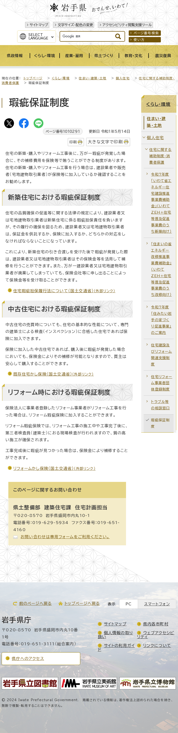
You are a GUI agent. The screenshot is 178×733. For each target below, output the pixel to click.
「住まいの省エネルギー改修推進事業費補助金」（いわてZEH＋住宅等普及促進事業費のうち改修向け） (161, 269)
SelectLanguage (38, 36)
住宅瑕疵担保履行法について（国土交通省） (64, 291)
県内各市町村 (155, 624)
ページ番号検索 (146, 33)
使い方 (139, 39)
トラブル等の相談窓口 (160, 405)
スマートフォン (157, 604)
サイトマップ (39, 25)
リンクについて (157, 645)
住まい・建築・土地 (92, 78)
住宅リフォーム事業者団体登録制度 (161, 383)
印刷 (73, 142)
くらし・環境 (61, 78)
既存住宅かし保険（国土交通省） (53, 374)
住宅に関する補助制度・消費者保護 (160, 156)
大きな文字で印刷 (105, 142)
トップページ (33, 78)
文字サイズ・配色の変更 (75, 25)
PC (129, 604)
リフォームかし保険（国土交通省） (54, 468)
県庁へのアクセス (28, 658)
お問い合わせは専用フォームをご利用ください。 (65, 537)
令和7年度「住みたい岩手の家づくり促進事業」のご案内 (161, 319)
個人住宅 (123, 78)
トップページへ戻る (82, 603)
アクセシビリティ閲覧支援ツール (127, 25)
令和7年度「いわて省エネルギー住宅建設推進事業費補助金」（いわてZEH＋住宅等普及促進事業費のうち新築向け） (161, 202)
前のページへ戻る (35, 603)
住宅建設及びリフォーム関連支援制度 (161, 354)
